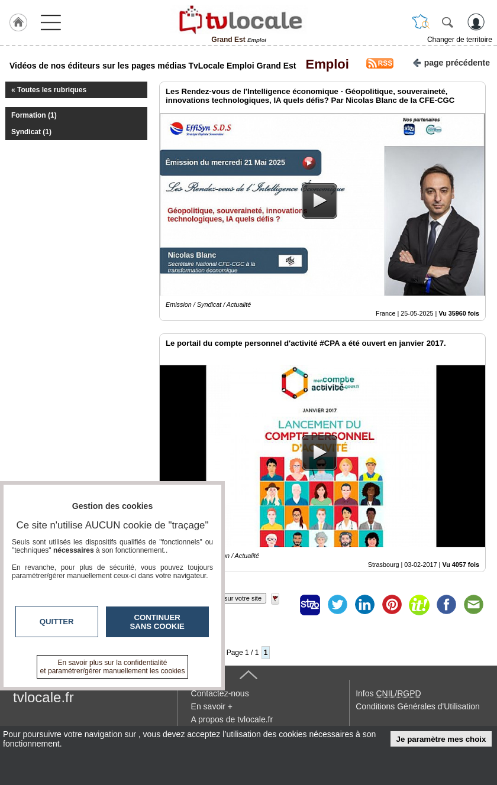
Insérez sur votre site (231, 598)
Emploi (323, 64)
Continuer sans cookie (157, 622)
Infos (388, 693)
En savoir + (212, 706)
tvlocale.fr (43, 697)
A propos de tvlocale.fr (232, 719)
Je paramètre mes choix (441, 739)
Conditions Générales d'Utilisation (418, 706)
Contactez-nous (220, 693)
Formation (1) (34, 115)
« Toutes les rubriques (48, 90)
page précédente (451, 61)
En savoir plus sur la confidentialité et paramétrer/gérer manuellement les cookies (112, 667)
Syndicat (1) (31, 132)
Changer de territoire (459, 39)
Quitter (57, 621)
